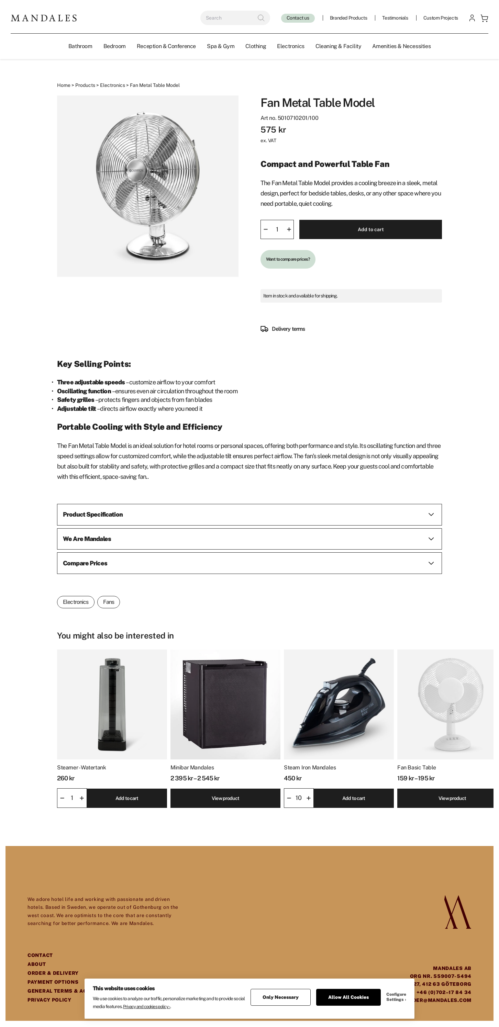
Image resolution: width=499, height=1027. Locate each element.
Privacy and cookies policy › (146, 1003)
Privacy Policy (49, 1000)
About (36, 964)
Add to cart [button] (127, 798)
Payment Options (53, 982)
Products (85, 85)
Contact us (297, 18)
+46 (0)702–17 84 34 (444, 992)
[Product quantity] (277, 229)
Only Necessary (281, 994)
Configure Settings (396, 994)
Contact (40, 955)
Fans (108, 602)
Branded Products (348, 18)
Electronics (112, 85)
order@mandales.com (438, 1000)
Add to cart (370, 229)
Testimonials (395, 18)
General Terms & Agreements (72, 991)
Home (63, 85)
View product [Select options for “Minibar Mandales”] (225, 798)
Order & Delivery (53, 973)
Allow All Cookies (348, 994)
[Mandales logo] (44, 18)
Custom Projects (440, 18)
